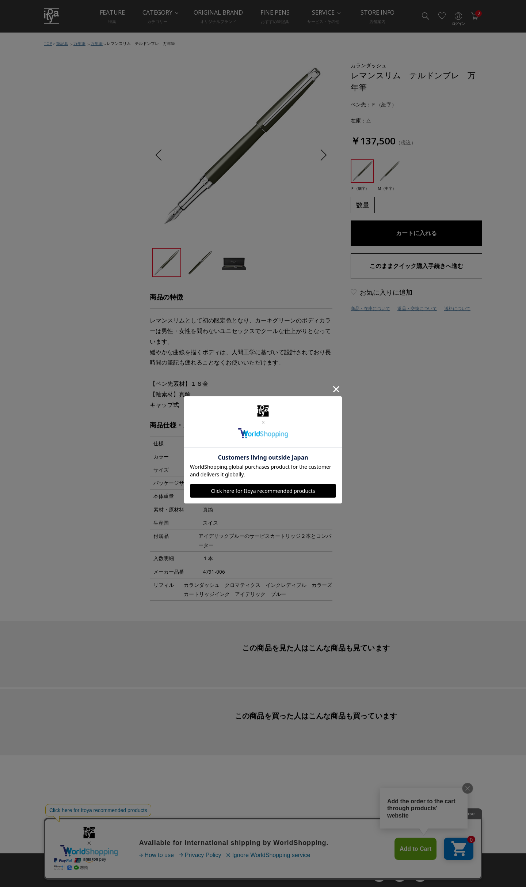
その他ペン (65, 185)
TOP (48, 43)
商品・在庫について (370, 308)
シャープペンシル (72, 127)
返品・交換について (417, 308)
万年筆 (79, 43)
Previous (161, 155)
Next (321, 155)
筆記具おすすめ (69, 83)
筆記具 (62, 43)
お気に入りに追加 (386, 292)
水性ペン (62, 156)
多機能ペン (65, 142)
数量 (362, 204)
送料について (457, 308)
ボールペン (65, 112)
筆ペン (60, 171)
